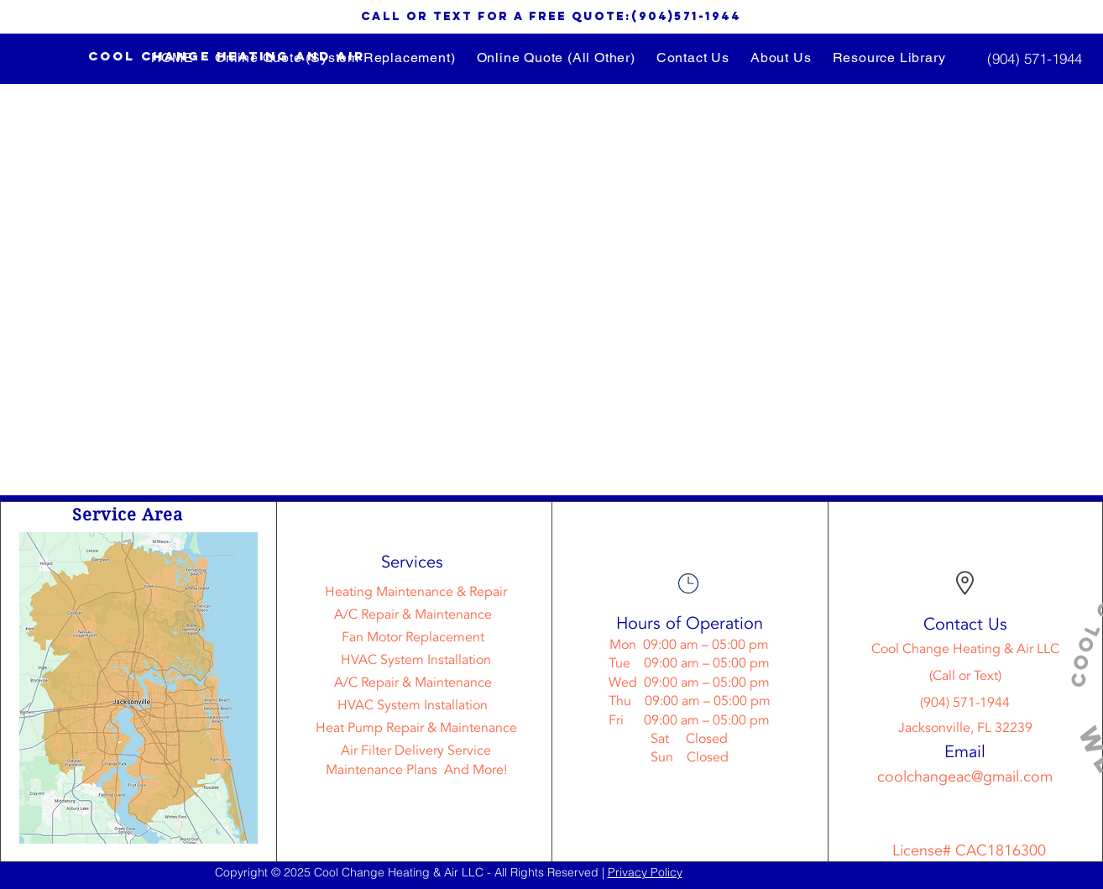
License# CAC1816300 (969, 850)
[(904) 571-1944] (1034, 58)
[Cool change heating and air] (226, 56)
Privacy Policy (645, 872)
